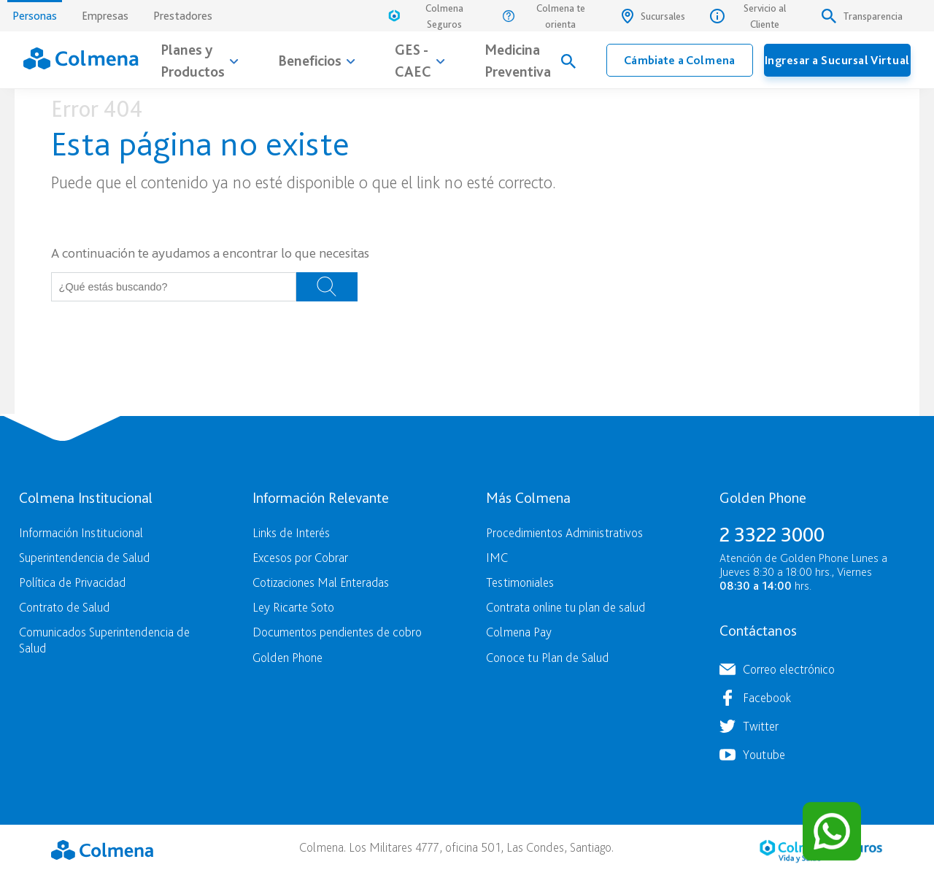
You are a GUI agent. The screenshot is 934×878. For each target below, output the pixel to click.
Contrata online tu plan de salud (565, 607)
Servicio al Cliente (748, 16)
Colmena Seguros (424, 16)
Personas (34, 11)
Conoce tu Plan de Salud (547, 657)
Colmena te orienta (544, 16)
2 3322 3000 (772, 534)
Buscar (327, 286)
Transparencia (862, 16)
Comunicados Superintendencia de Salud (104, 639)
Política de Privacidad (72, 582)
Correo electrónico (789, 669)
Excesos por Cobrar (300, 557)
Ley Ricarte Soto (293, 607)
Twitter (761, 725)
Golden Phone (287, 657)
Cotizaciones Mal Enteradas (320, 582)
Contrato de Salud (64, 607)
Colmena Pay (519, 631)
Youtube (764, 754)
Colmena (102, 849)
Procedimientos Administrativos (564, 532)
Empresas (105, 16)
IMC (497, 557)
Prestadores (182, 16)
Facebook (767, 697)
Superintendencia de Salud (84, 557)
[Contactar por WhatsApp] (832, 831)
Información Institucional (81, 532)
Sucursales (653, 16)
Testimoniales (520, 582)
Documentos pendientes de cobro (337, 631)
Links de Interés (291, 532)
